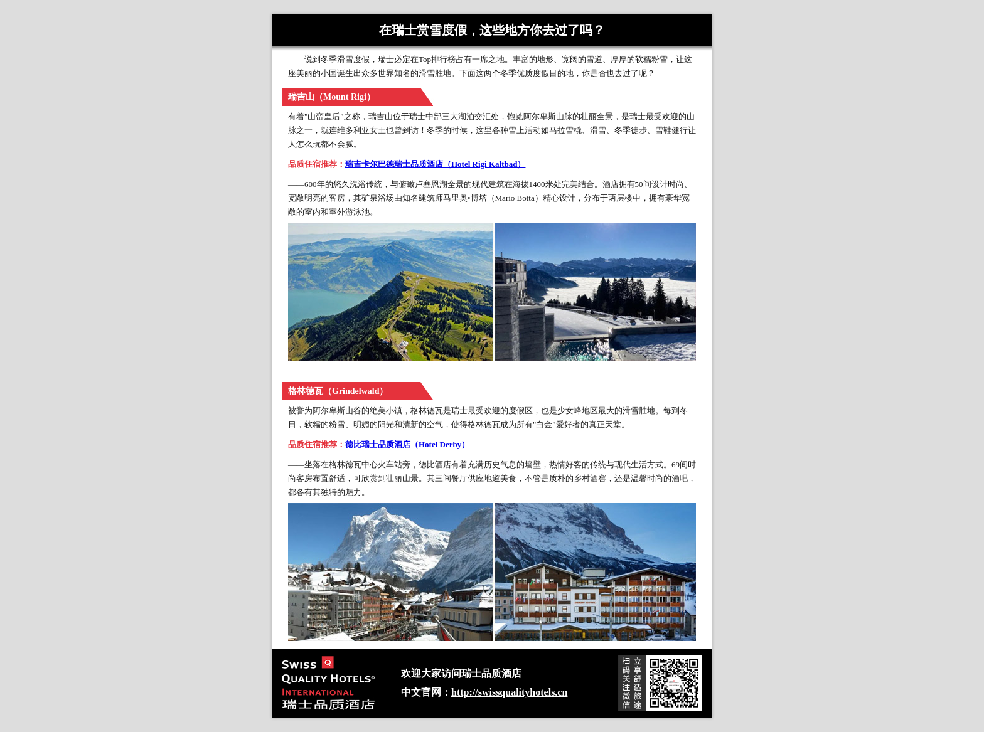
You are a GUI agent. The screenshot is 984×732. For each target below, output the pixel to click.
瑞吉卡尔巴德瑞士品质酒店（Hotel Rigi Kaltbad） (435, 164)
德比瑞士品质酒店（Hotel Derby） (407, 444)
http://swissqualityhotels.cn (509, 692)
